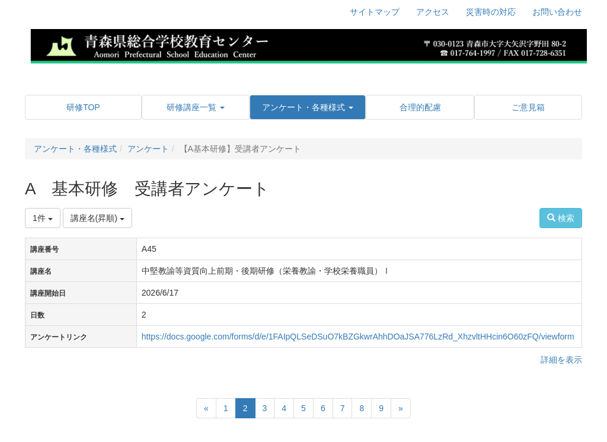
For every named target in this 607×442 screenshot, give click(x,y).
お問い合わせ (557, 12)
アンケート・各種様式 (75, 148)
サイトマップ (375, 12)
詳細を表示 (561, 359)
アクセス (432, 12)
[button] (195, 107)
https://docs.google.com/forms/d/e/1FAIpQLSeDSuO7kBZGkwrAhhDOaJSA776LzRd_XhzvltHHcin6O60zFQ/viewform (358, 336)
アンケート (148, 148)
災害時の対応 (491, 12)
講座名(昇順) (97, 218)
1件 (43, 218)
